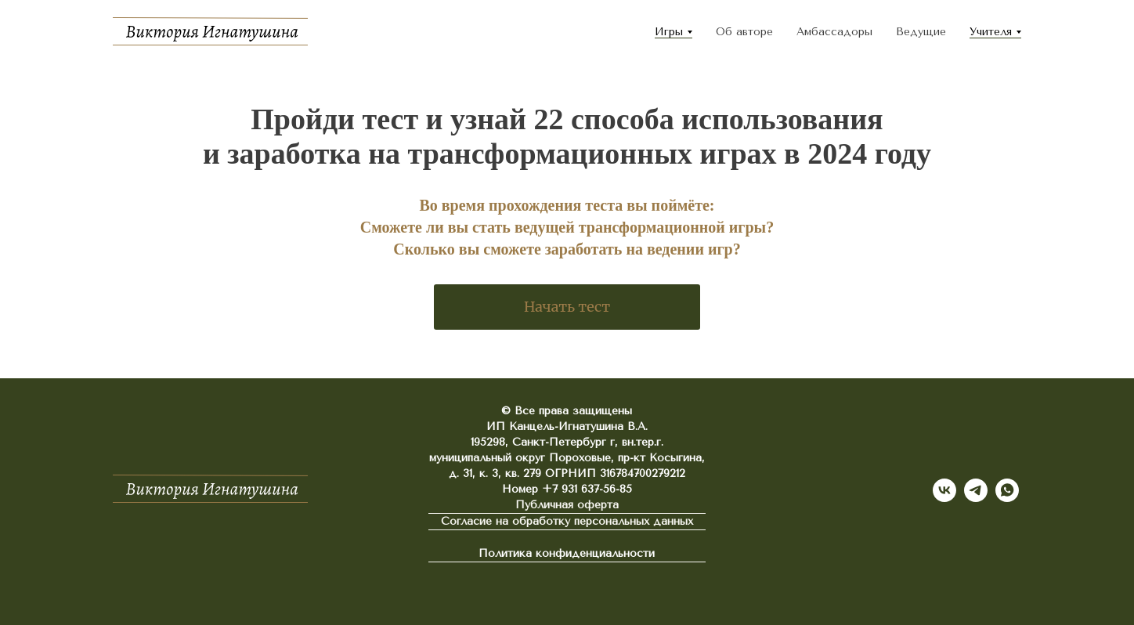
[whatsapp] (1007, 490)
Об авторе (744, 31)
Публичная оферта (567, 504)
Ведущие (921, 31)
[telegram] (976, 490)
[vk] (944, 490)
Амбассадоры (834, 31)
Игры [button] (669, 31)
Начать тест (567, 307)
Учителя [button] (991, 31)
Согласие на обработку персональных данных (567, 521)
